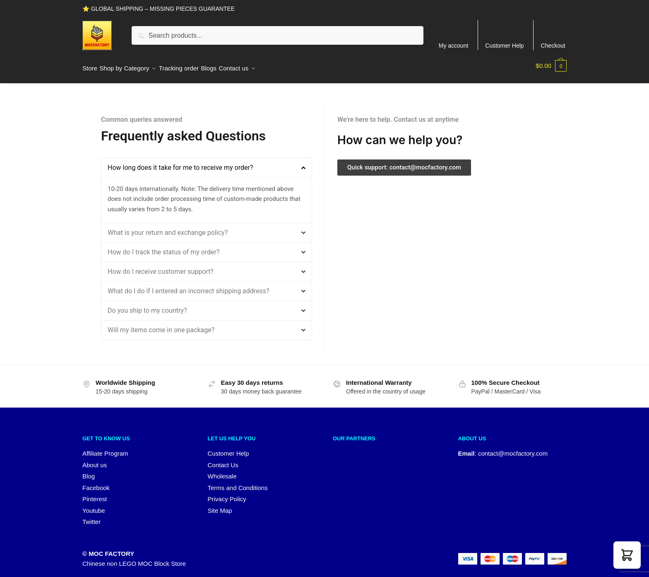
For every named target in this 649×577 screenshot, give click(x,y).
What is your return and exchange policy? (168, 228)
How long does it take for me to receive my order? (180, 163)
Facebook (96, 482)
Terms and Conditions (238, 482)
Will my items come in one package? (161, 325)
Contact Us (223, 460)
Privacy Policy (227, 493)
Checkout (553, 45)
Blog (88, 471)
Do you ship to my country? (147, 305)
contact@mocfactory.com (513, 448)
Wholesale (222, 471)
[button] (206, 162)
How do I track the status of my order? (164, 247)
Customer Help (504, 45)
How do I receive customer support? (161, 266)
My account (454, 45)
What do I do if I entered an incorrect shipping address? (188, 286)
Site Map (220, 505)
